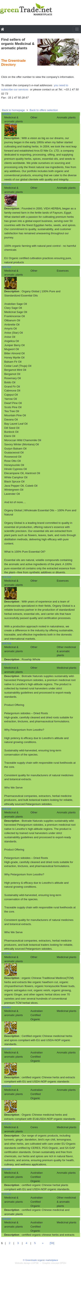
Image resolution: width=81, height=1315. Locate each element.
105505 (6, 1123)
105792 (6, 267)
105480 (6, 1218)
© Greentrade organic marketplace (40, 1260)
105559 (6, 1086)
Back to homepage (13, 110)
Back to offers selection (44, 110)
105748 (6, 643)
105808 (6, 184)
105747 (6, 664)
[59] (52, 1243)
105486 (6, 1169)
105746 (6, 808)
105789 (6, 577)
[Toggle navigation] (77, 29)
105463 (6, 953)
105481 (6, 1007)
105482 (6, 1194)
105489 (6, 1048)
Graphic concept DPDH (54, 1263)
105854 (6, 113)
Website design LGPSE (27, 1263)
